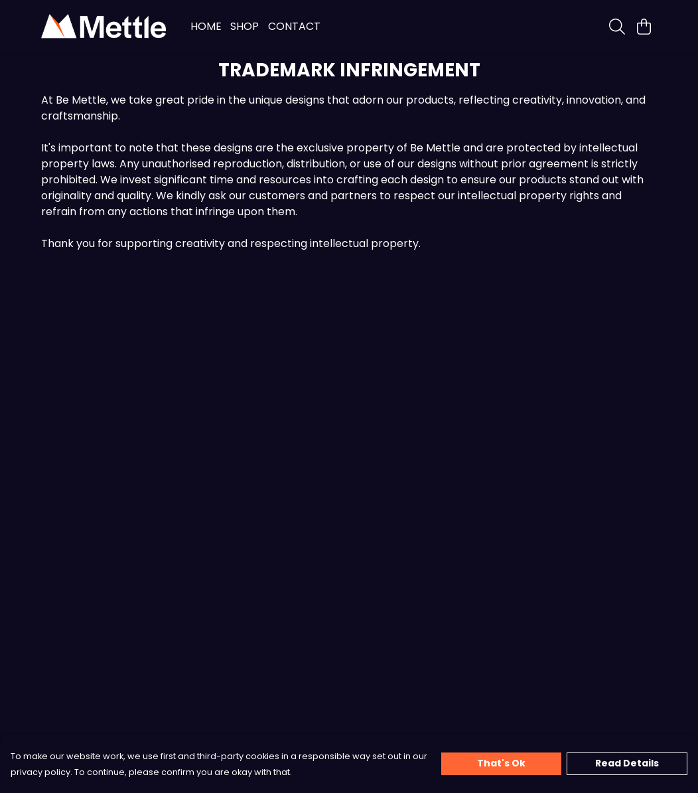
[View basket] (643, 26)
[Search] (617, 26)
